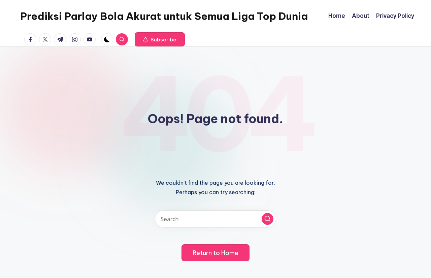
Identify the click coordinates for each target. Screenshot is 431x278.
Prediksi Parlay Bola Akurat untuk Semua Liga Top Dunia (164, 16)
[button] (160, 39)
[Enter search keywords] (215, 219)
